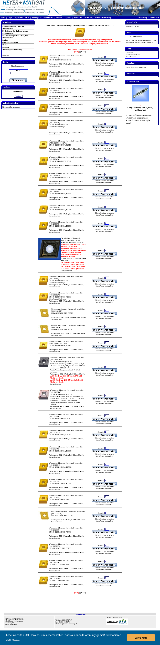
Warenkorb (78, 18)
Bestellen (129, 53)
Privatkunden (131, 57)
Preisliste (5, 56)
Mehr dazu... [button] (12, 639)
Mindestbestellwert (133, 55)
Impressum (18, 18)
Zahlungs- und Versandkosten (43, 18)
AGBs (27, 18)
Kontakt (59, 18)
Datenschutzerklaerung (102, 18)
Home (3, 18)
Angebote (67, 18)
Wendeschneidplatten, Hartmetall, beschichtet (66, 56)
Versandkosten (54, 66)
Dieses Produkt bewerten (104, 63)
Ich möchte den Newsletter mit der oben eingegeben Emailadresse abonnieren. (141, 41)
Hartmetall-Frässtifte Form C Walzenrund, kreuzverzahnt (139, 116)
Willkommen (137, 36)
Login (10, 18)
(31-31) (83, 52)
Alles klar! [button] (141, 637)
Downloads (88, 18)
